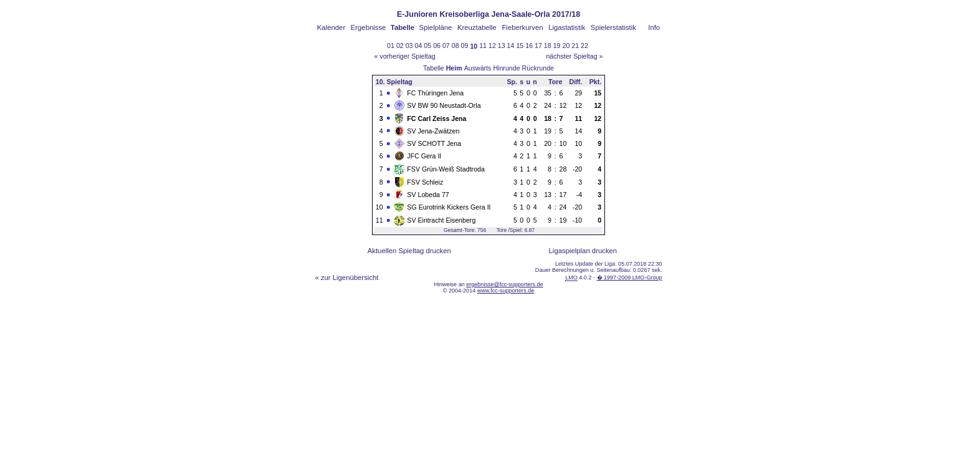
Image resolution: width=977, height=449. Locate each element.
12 (492, 45)
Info (654, 27)
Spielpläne (435, 27)
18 (547, 45)
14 (511, 45)
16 (529, 45)
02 (400, 45)
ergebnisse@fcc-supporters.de (504, 284)
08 (455, 45)
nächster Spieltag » (574, 56)
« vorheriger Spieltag (404, 56)
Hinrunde (506, 68)
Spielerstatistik (613, 27)
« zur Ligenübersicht (346, 277)
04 (418, 45)
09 (465, 45)
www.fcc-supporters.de (506, 290)
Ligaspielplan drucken (583, 250)
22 (584, 45)
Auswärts (478, 68)
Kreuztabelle (477, 27)
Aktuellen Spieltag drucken (409, 250)
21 (575, 45)
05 (427, 45)
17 (538, 45)
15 (519, 45)
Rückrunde (538, 68)
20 (566, 45)
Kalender (331, 27)
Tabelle (433, 68)
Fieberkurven (522, 27)
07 (446, 45)
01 (390, 45)
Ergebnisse (368, 27)
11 (483, 45)
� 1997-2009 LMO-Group (629, 277)
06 (437, 45)
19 (557, 45)
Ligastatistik (566, 27)
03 (409, 45)
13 (501, 45)
